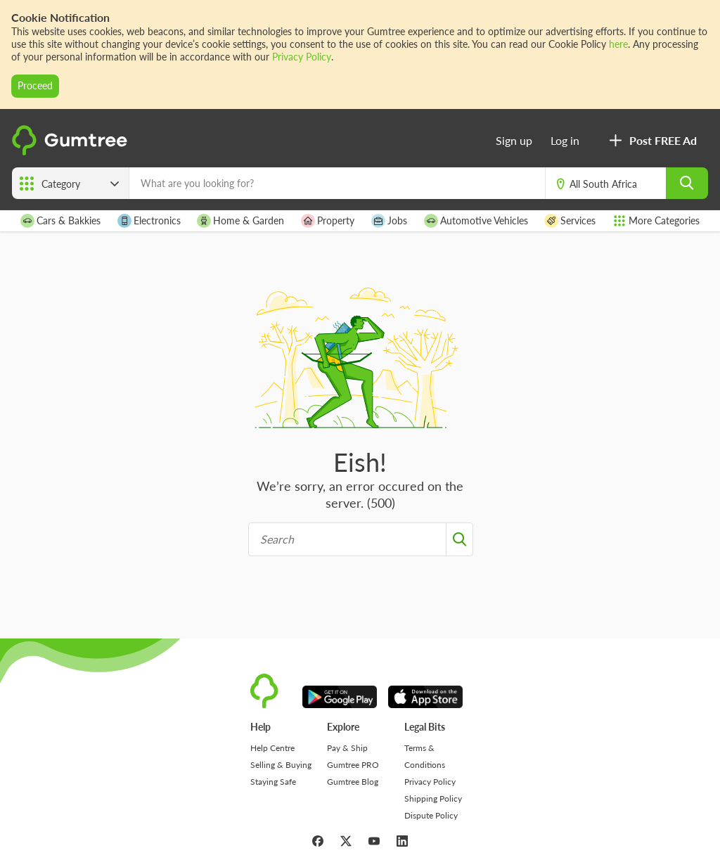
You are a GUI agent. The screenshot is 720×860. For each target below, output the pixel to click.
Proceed (35, 85)
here (618, 44)
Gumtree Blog (352, 781)
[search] (687, 183)
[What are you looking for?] (337, 183)
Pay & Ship (347, 748)
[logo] (71, 151)
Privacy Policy (301, 57)
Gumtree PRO (353, 764)
